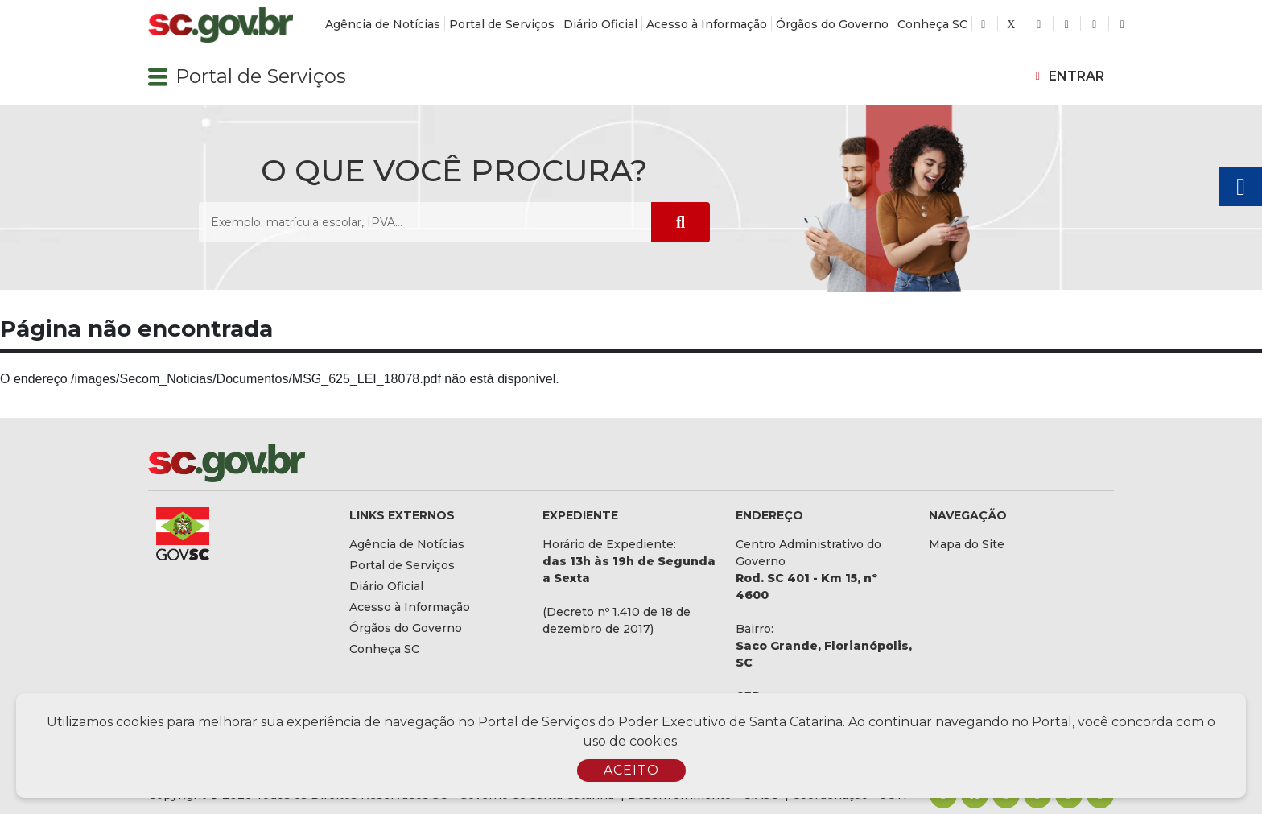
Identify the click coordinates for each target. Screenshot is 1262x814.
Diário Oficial (600, 24)
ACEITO (631, 770)
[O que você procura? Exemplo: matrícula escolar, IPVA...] (425, 222)
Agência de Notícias (382, 24)
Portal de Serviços (502, 24)
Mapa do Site (966, 544)
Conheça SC (932, 24)
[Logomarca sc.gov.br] (220, 25)
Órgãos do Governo (832, 24)
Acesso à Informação (706, 24)
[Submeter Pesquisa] (680, 222)
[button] (157, 76)
